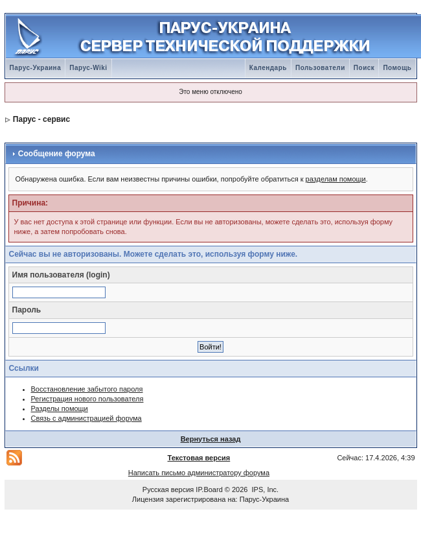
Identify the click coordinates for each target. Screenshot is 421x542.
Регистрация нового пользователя (87, 399)
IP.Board (209, 489)
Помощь (397, 67)
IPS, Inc (264, 489)
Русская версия (168, 489)
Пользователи (320, 67)
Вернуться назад (211, 439)
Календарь (268, 67)
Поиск (364, 67)
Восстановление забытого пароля (87, 389)
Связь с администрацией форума (86, 418)
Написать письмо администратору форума (198, 473)
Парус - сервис (41, 119)
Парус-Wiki (88, 67)
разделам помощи (336, 179)
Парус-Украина (36, 67)
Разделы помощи (59, 408)
